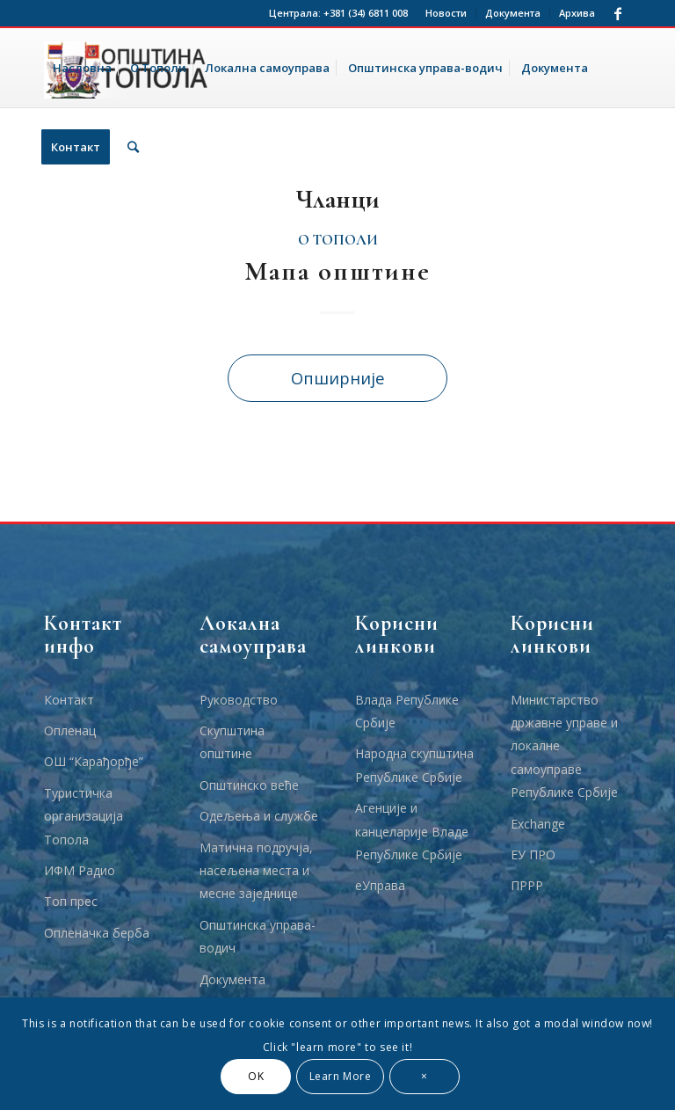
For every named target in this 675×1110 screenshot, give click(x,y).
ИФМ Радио (79, 870)
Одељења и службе (259, 815)
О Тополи (338, 240)
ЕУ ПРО (533, 854)
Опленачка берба (96, 932)
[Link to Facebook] (618, 13)
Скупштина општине (232, 742)
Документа (513, 12)
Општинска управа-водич (258, 936)
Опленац (70, 730)
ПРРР (527, 885)
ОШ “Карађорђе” (93, 761)
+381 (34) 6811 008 (365, 12)
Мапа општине (337, 271)
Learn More (340, 1076)
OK (256, 1076)
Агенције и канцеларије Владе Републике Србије (411, 831)
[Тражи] (133, 146)
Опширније (338, 378)
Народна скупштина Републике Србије (414, 765)
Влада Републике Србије (407, 711)
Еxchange (538, 823)
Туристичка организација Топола (83, 816)
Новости (446, 12)
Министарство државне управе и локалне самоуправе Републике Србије (564, 746)
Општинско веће (249, 785)
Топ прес (71, 901)
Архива (577, 12)
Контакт (69, 699)
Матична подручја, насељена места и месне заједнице (256, 870)
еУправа (380, 885)
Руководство (239, 699)
